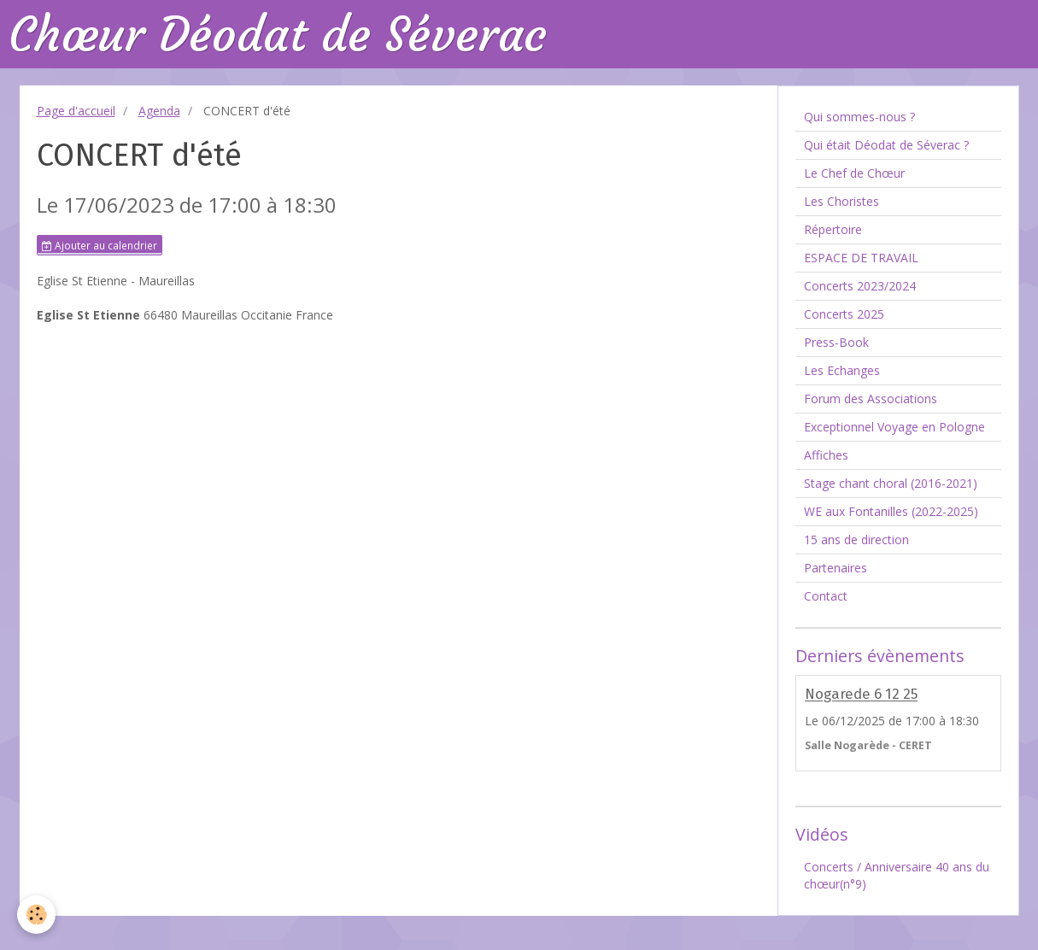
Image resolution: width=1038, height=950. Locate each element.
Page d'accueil (76, 111)
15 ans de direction (856, 539)
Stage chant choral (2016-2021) (890, 483)
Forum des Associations (870, 398)
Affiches (826, 455)
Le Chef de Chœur (854, 173)
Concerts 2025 (844, 314)
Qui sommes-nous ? (859, 116)
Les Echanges (842, 370)
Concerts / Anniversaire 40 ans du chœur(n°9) (896, 875)
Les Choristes (841, 201)
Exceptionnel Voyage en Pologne (894, 427)
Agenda (159, 111)
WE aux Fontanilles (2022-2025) (891, 511)
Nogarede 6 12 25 (861, 694)
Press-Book (836, 342)
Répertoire (833, 229)
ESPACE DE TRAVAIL (861, 257)
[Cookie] (36, 914)
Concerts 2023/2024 (860, 286)
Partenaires (835, 568)
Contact (825, 596)
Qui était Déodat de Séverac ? (886, 145)
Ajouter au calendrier (99, 245)
